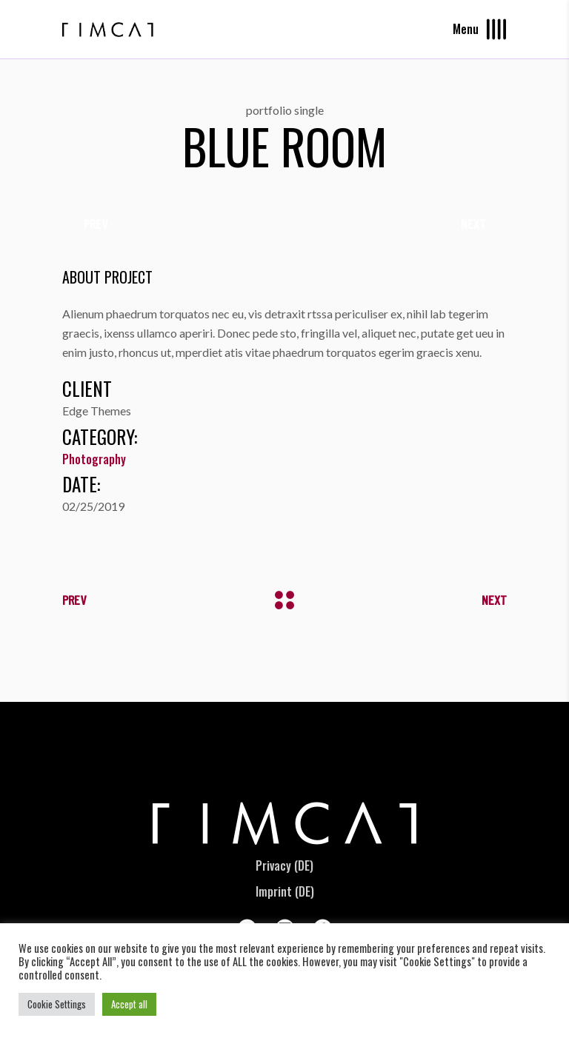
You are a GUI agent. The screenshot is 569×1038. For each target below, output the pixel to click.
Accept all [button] (129, 1004)
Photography (94, 459)
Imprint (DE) (285, 891)
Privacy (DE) (284, 865)
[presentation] (95, 223)
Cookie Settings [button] (56, 1004)
